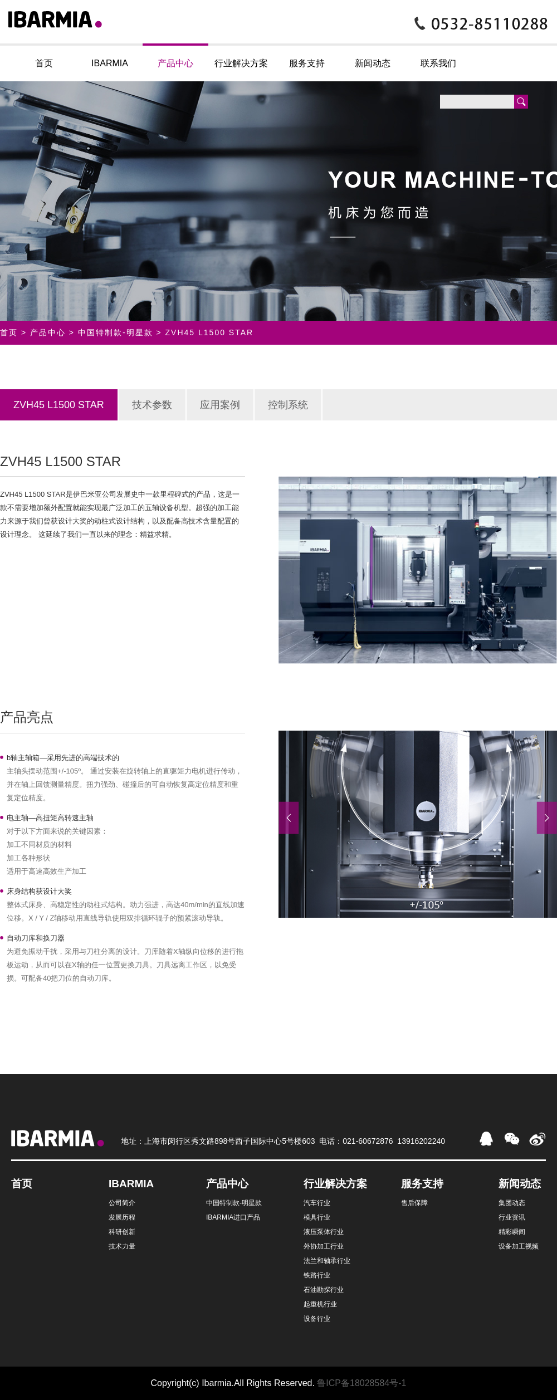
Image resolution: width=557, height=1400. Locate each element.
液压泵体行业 (324, 1232)
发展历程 (122, 1217)
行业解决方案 (241, 63)
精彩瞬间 (512, 1232)
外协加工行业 (324, 1246)
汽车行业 (317, 1203)
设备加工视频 (519, 1246)
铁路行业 (317, 1275)
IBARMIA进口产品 (233, 1217)
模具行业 (317, 1217)
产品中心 (175, 63)
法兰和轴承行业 (327, 1261)
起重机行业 (320, 1304)
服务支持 (307, 63)
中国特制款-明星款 (115, 332)
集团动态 (512, 1203)
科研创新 (122, 1232)
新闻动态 (372, 63)
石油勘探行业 (324, 1290)
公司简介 (122, 1203)
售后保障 (414, 1203)
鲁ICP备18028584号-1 (361, 1383)
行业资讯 (512, 1217)
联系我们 (438, 63)
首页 (44, 63)
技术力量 (122, 1246)
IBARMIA (109, 63)
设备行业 (317, 1319)
